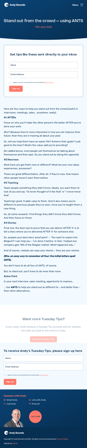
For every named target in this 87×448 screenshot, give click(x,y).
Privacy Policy (49, 83)
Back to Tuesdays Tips (43, 343)
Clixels (15, 443)
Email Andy (10, 400)
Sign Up (16, 89)
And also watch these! (43, 291)
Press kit (34, 404)
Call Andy (10, 404)
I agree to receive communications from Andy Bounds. (33, 83)
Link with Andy (37, 400)
